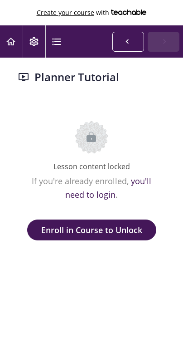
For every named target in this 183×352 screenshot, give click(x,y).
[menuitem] (34, 41)
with (92, 12)
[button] (11, 41)
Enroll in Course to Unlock (91, 230)
